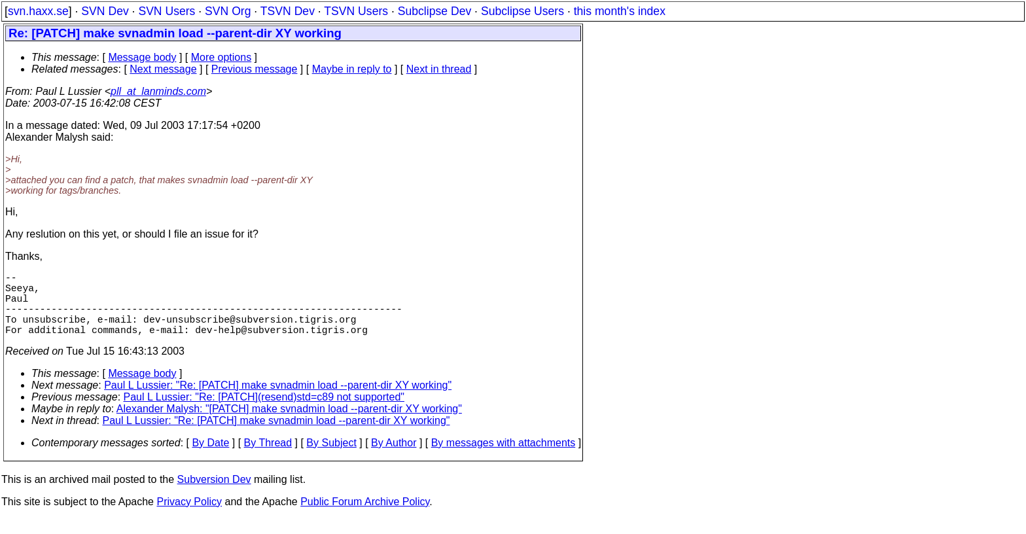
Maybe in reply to (352, 69)
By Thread (268, 458)
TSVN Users (356, 11)
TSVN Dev (287, 11)
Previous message (254, 69)
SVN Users (166, 11)
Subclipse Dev (434, 11)
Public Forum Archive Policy (364, 517)
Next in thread (439, 69)
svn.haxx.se (38, 11)
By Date (210, 458)
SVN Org (228, 11)
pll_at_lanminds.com (158, 91)
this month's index (619, 11)
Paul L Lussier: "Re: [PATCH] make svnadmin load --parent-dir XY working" (277, 400)
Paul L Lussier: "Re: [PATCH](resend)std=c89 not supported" (264, 412)
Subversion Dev (214, 495)
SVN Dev (104, 11)
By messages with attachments (503, 458)
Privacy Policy (189, 517)
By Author (393, 458)
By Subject (331, 458)
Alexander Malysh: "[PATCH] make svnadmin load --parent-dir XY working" (289, 424)
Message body (142, 57)
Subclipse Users (522, 11)
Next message (163, 69)
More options (221, 57)
